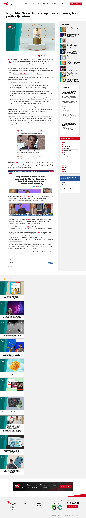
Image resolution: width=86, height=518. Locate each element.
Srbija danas (66, 148)
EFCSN (58, 503)
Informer (65, 142)
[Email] (52, 263)
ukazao (49, 235)
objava (37, 232)
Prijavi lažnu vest (65, 486)
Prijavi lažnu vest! (72, 506)
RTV (65, 169)
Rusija (65, 184)
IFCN (55, 503)
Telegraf (66, 156)
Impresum (24, 501)
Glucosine (48, 72)
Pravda (65, 171)
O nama (24, 503)
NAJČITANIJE (65, 24)
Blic (64, 152)
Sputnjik (66, 165)
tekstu (29, 226)
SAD (10, 269)
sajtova (15, 162)
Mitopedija (53, 3)
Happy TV (11, 262)
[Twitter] (49, 263)
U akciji (26, 3)
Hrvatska (66, 186)
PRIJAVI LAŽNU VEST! (76, 3)
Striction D (40, 73)
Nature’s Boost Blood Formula (21, 73)
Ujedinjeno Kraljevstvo (69, 188)
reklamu (28, 219)
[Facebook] (47, 263)
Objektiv (66, 163)
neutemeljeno (29, 248)
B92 (64, 154)
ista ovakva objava (25, 196)
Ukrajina (65, 190)
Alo (64, 144)
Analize (19, 3)
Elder (76, 515)
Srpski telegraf (67, 146)
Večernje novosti (67, 150)
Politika (65, 167)
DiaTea (35, 72)
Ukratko (38, 3)
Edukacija (60, 3)
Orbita (32, 3)
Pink (65, 161)
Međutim (45, 3)
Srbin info (66, 158)
